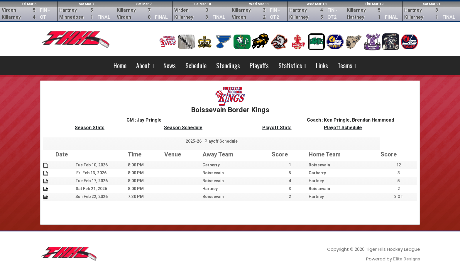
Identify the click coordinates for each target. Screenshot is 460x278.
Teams (347, 65)
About (145, 65)
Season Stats (89, 127)
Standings (228, 65)
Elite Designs (406, 259)
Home (120, 65)
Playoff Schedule (343, 127)
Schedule (196, 65)
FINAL (103, 17)
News (169, 65)
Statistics (292, 65)
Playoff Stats (277, 127)
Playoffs (259, 65)
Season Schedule (183, 127)
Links (322, 65)
